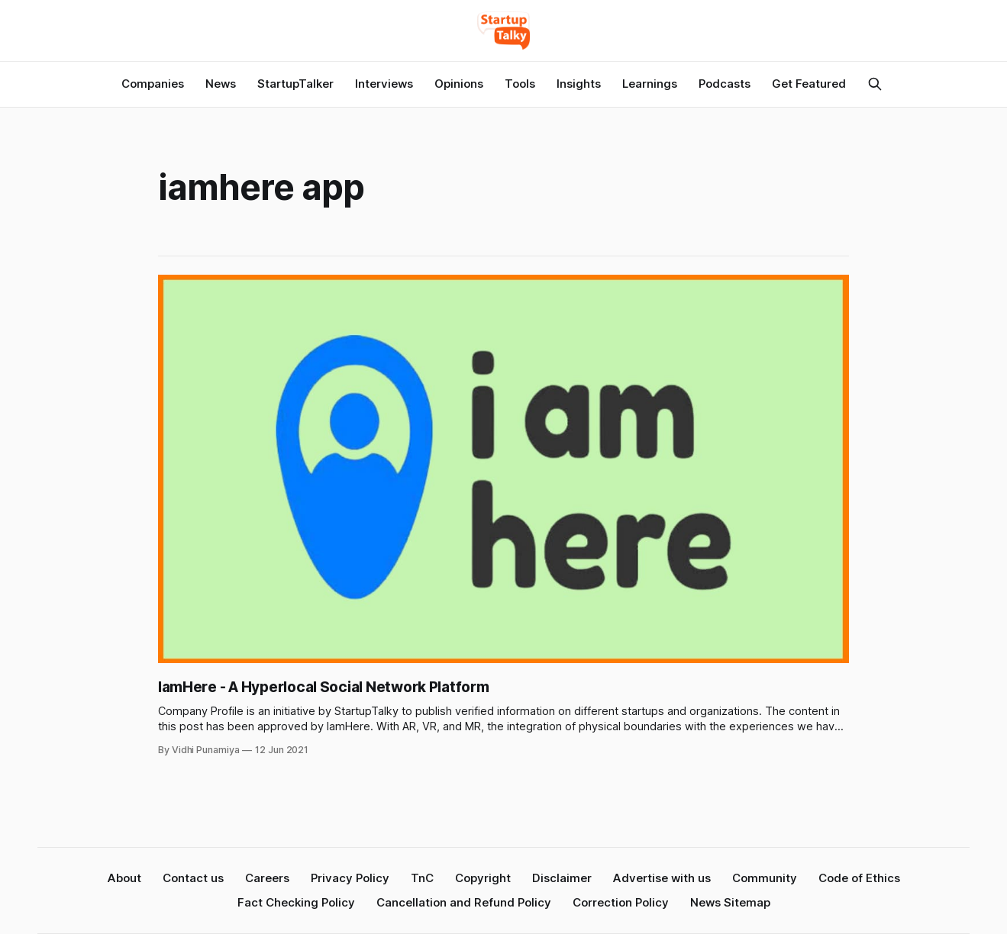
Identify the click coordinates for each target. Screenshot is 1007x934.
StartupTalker (295, 83)
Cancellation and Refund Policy (463, 902)
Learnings (649, 83)
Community (764, 878)
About (124, 878)
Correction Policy (621, 902)
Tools (520, 83)
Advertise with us (662, 878)
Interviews (384, 83)
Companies (152, 83)
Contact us (193, 878)
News (220, 83)
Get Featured (809, 83)
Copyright (483, 878)
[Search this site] (875, 84)
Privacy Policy (350, 878)
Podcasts (724, 83)
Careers (267, 878)
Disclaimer (562, 878)
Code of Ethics (859, 878)
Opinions (458, 83)
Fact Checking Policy (296, 902)
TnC (422, 878)
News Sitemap (730, 902)
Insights (579, 83)
